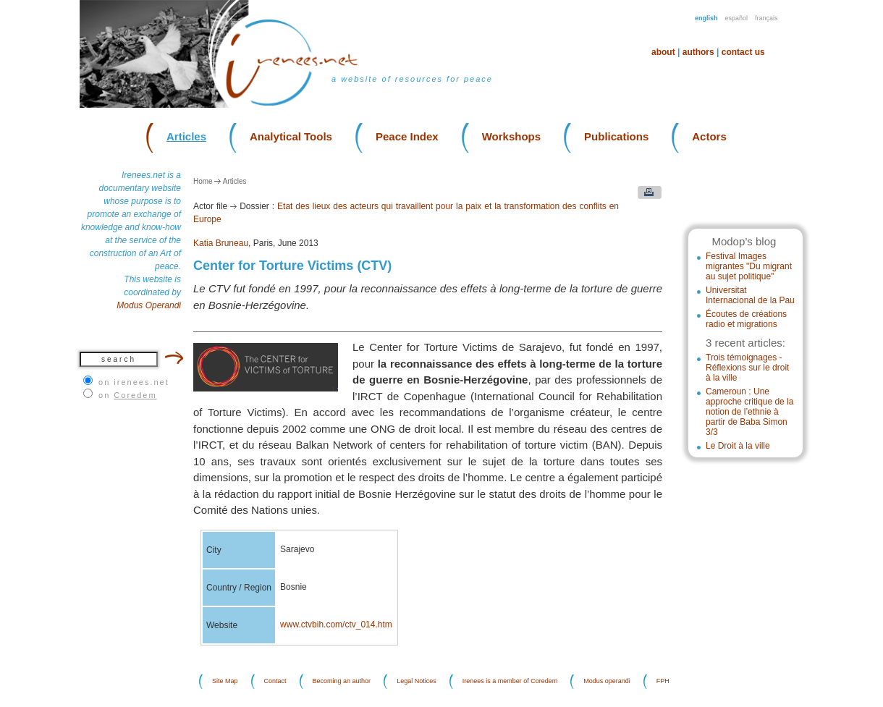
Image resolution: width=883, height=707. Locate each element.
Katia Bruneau (220, 243)
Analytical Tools (291, 136)
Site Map (225, 681)
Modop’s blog (743, 241)
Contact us (743, 52)
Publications (616, 136)
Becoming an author (342, 681)
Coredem (135, 395)
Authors (698, 52)
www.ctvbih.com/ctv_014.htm (336, 624)
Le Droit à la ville (738, 446)
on (127, 395)
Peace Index (407, 136)
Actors (709, 136)
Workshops (511, 136)
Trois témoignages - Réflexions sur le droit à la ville (747, 367)
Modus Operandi (149, 305)
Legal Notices (416, 681)
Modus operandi (606, 681)
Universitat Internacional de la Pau (750, 295)
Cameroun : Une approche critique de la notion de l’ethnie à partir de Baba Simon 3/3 (749, 411)
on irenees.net (133, 382)
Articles (186, 136)
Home (203, 181)
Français (766, 18)
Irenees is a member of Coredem (510, 681)
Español (736, 18)
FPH (662, 681)
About (663, 52)
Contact (275, 681)
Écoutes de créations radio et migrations (746, 319)
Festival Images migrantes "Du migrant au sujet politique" (749, 266)
